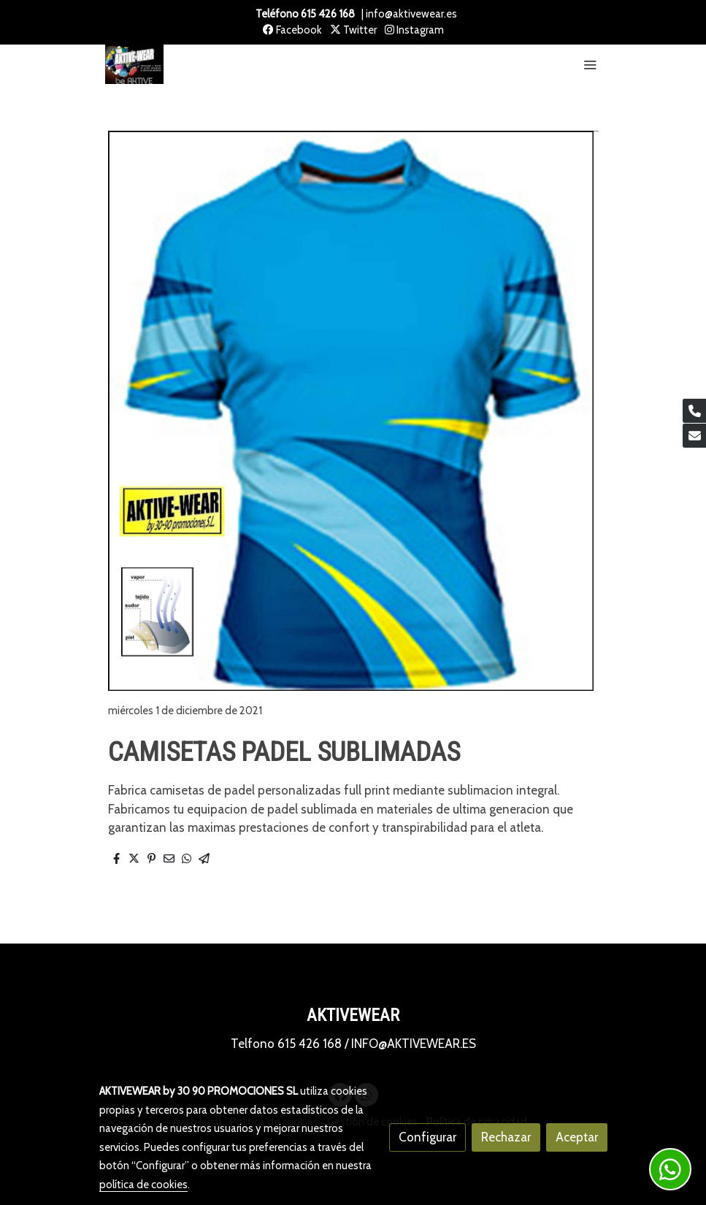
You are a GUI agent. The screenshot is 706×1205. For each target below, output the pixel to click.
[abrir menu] (590, 64)
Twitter (353, 30)
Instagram (414, 30)
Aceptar (577, 1137)
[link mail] (694, 436)
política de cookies (143, 1184)
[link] (134, 65)
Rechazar (506, 1137)
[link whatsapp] (670, 1169)
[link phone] (694, 411)
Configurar (427, 1137)
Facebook (292, 30)
